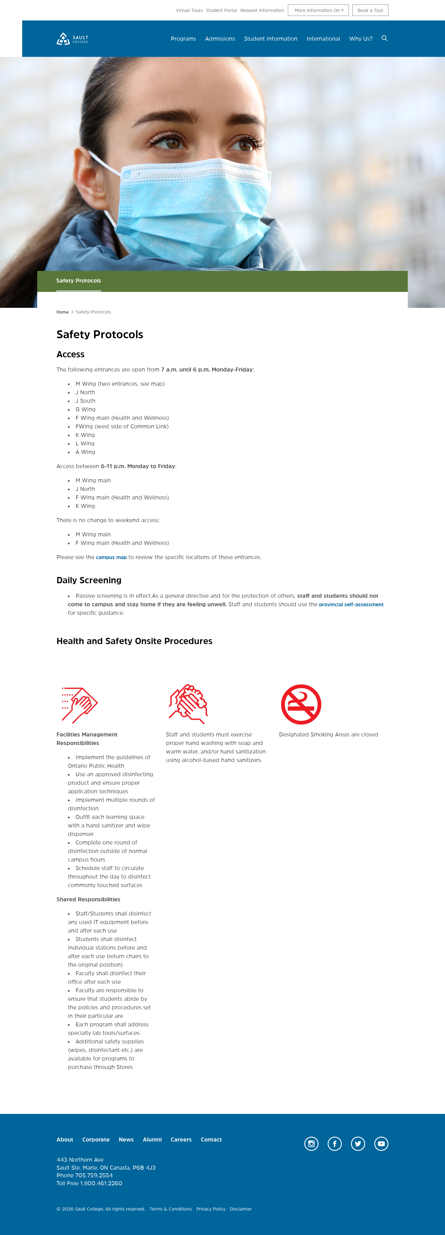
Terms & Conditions (171, 1209)
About (65, 1139)
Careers (181, 1139)
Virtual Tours (189, 10)
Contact (211, 1139)
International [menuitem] (323, 38)
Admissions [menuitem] (220, 38)
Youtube (381, 1144)
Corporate (96, 1139)
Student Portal (221, 10)
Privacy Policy (210, 1209)
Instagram (311, 1144)
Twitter (358, 1144)
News (126, 1139)
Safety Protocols (78, 280)
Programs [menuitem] (183, 38)
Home (63, 312)
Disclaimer (241, 1209)
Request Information (262, 10)
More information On (317, 10)
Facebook (335, 1144)
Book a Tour (370, 10)
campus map (113, 557)
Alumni (152, 1139)
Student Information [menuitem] (271, 38)
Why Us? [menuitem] (361, 38)
